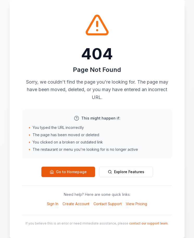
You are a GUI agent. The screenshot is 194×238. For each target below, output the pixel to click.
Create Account (75, 204)
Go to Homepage (68, 172)
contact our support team (148, 223)
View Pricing (136, 204)
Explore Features (126, 172)
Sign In (52, 204)
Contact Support (107, 204)
